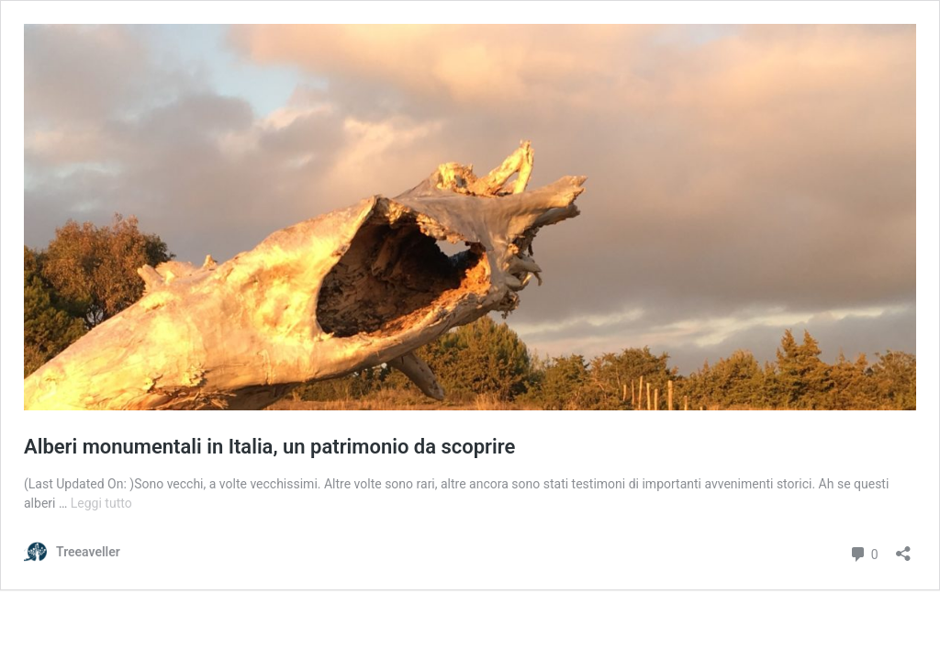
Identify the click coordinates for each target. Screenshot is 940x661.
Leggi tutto (101, 503)
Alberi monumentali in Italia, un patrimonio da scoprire (269, 446)
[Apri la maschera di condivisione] (903, 547)
